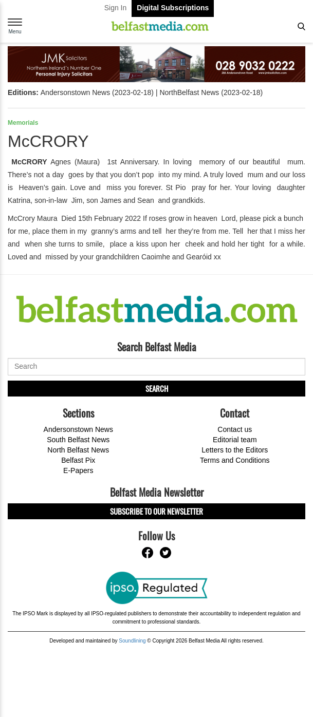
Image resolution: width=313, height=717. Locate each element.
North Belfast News (78, 450)
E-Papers (78, 470)
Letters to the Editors (234, 450)
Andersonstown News (78, 429)
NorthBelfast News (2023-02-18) (211, 92)
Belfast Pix (78, 460)
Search (156, 388)
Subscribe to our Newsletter (156, 511)
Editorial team (235, 440)
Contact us (234, 429)
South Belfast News (78, 440)
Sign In (115, 8)
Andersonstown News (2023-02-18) (97, 92)
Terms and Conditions (234, 460)
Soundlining (132, 641)
